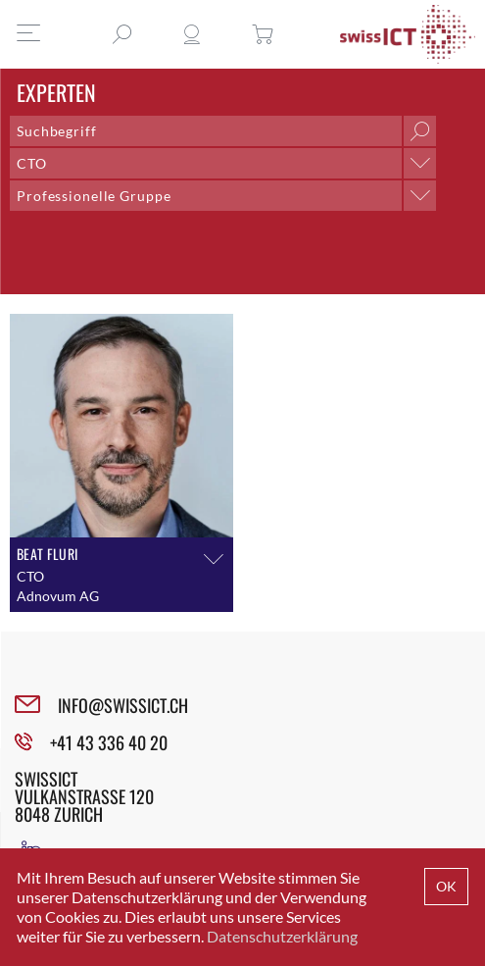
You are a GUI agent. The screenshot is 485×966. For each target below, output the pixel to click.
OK (446, 886)
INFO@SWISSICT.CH (123, 705)
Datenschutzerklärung (282, 936)
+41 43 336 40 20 (109, 742)
